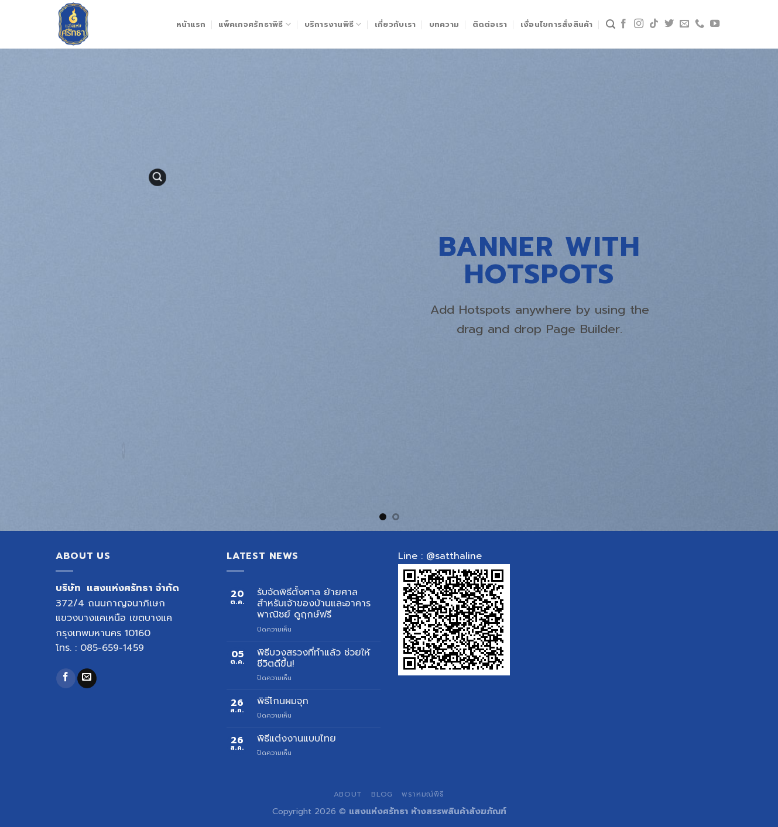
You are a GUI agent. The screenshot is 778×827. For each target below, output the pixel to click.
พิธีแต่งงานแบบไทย (296, 738)
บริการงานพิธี (333, 24)
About (348, 794)
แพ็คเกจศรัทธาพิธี (254, 24)
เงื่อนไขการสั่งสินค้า (556, 24)
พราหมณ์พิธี (423, 794)
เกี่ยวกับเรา (395, 24)
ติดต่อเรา (490, 24)
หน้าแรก (191, 24)
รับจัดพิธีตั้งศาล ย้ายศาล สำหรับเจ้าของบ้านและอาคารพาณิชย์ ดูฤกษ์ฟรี (314, 604)
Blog (381, 794)
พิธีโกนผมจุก (283, 701)
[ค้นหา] (610, 24)
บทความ (444, 24)
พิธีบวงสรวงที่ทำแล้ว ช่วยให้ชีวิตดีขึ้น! (313, 658)
